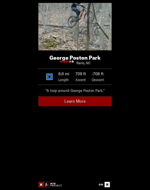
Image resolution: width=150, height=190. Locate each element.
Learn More (75, 100)
